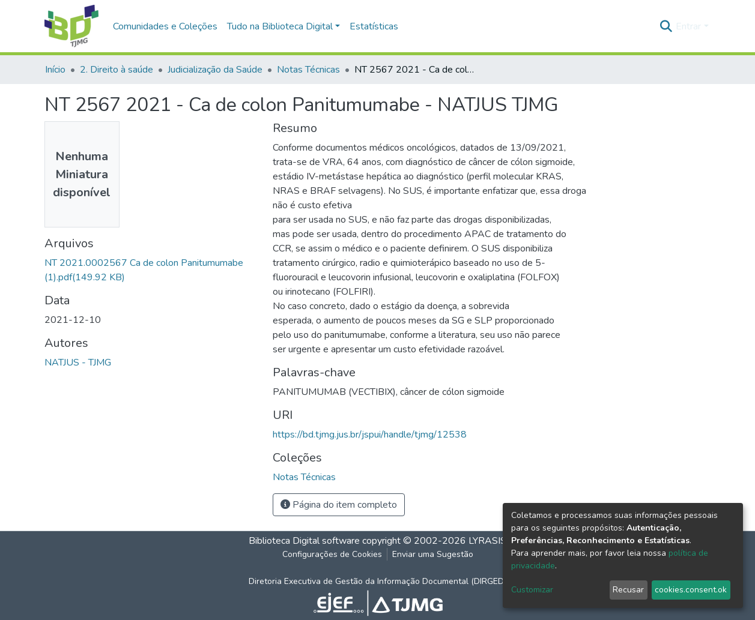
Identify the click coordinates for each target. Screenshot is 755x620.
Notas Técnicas (308, 69)
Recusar (628, 589)
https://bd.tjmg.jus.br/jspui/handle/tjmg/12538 (370, 434)
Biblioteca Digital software (304, 540)
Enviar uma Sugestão (432, 554)
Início (55, 69)
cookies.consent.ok (691, 589)
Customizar (532, 589)
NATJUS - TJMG (77, 362)
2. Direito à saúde (116, 69)
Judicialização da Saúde (215, 69)
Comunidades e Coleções (165, 26)
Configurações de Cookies (332, 554)
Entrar (688, 26)
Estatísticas (374, 26)
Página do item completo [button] (338, 504)
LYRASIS (487, 540)
